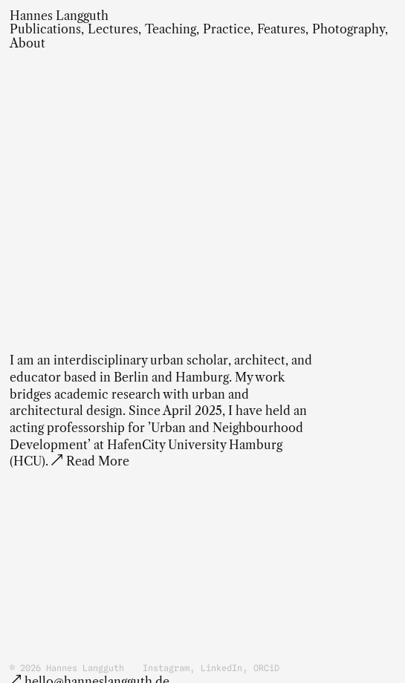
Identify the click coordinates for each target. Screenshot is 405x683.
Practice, (228, 29)
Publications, (47, 29)
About (27, 43)
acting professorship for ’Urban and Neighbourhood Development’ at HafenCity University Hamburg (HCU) (156, 444)
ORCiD (266, 668)
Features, (282, 29)
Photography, (350, 29)
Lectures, (114, 29)
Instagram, (169, 668)
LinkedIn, (224, 668)
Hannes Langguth (59, 16)
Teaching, (172, 29)
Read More (97, 461)
